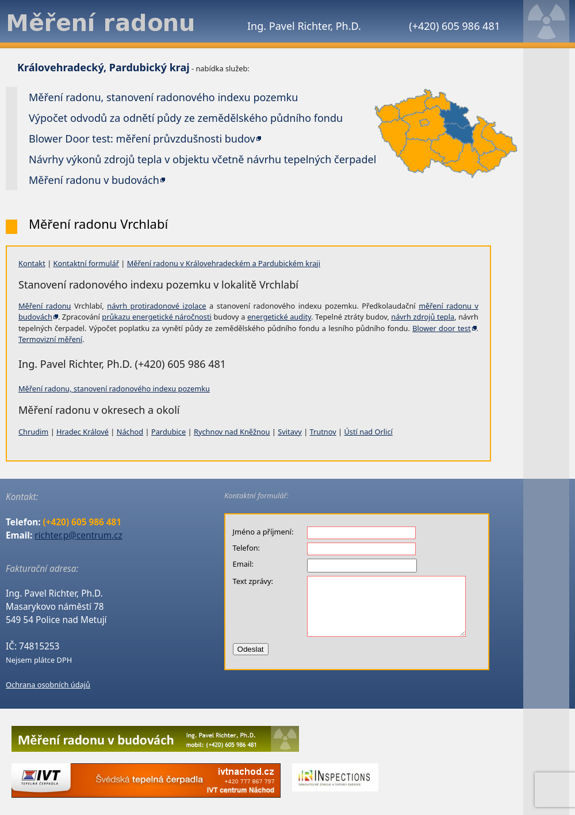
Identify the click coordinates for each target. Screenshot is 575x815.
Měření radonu (44, 306)
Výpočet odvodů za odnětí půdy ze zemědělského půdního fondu (186, 118)
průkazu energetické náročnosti (157, 317)
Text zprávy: (253, 581)
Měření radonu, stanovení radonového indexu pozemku (114, 388)
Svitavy (290, 431)
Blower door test (441, 328)
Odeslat (250, 649)
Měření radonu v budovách (94, 180)
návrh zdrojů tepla (422, 317)
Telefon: (246, 548)
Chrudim (33, 431)
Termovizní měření (50, 339)
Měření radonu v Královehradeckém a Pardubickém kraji (223, 263)
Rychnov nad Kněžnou (232, 431)
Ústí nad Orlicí (368, 431)
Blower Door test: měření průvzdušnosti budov (142, 138)
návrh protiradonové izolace (156, 306)
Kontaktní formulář (86, 263)
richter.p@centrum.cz (78, 535)
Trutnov (323, 431)
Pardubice (168, 431)
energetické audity (279, 317)
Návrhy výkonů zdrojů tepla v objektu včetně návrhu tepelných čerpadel (202, 159)
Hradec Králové (82, 431)
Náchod (130, 431)
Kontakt (31, 263)
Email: (243, 564)
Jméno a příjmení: (263, 531)
